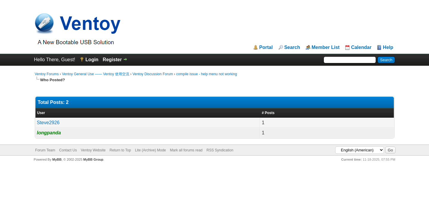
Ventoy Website (93, 150)
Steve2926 (48, 122)
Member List (326, 47)
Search (292, 47)
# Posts (268, 113)
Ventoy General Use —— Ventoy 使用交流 (95, 74)
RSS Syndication (219, 150)
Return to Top (120, 150)
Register (112, 59)
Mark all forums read (186, 150)
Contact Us (68, 150)
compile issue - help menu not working (206, 74)
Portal (266, 47)
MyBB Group (93, 159)
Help (388, 47)
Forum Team (45, 150)
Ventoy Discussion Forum (153, 74)
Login (92, 59)
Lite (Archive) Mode (150, 150)
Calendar (361, 47)
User (41, 113)
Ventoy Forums (47, 74)
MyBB (56, 159)
